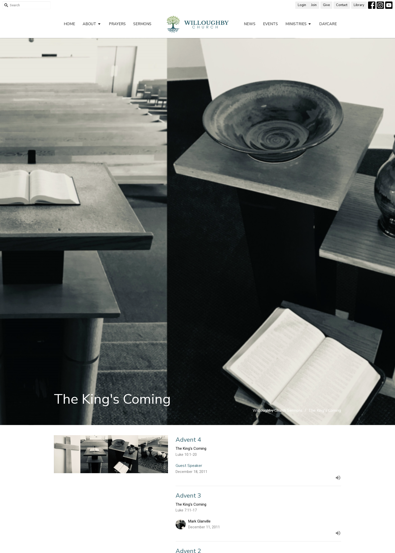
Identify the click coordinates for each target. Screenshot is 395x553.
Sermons (142, 23)
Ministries (298, 24)
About (92, 24)
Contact (341, 5)
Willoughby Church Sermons (278, 410)
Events (270, 23)
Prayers (117, 23)
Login (302, 5)
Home (69, 23)
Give (326, 5)
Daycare (328, 23)
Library (359, 5)
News (249, 23)
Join (314, 5)
